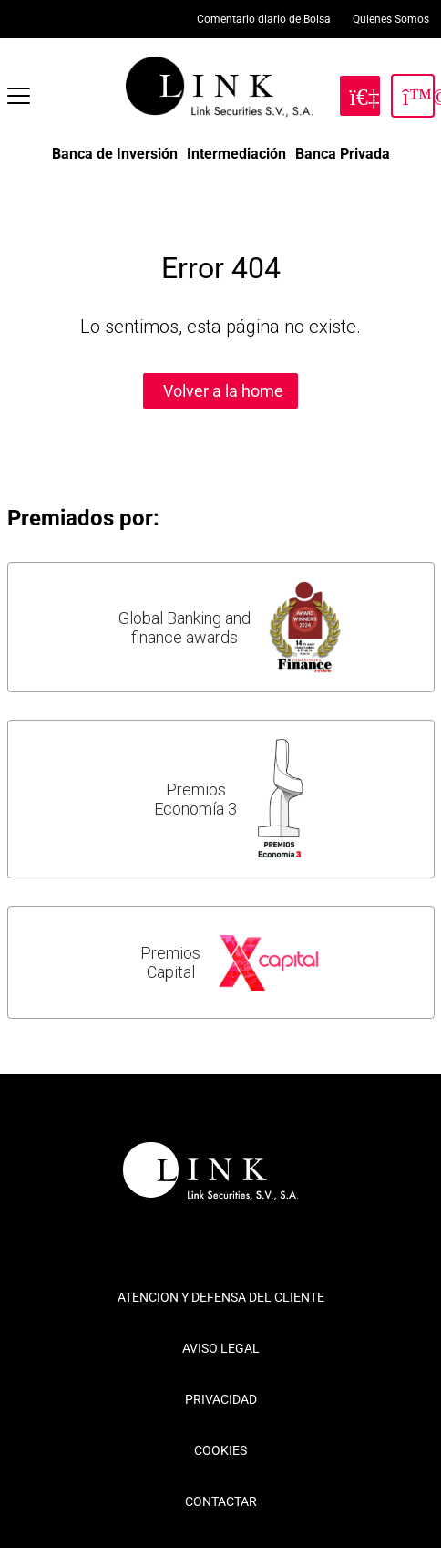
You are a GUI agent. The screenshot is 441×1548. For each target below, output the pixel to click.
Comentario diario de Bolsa (264, 19)
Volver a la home (223, 390)
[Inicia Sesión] (413, 96)
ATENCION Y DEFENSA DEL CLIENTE (221, 1297)
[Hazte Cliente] (360, 96)
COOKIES (220, 1450)
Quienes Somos (391, 19)
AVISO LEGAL (221, 1348)
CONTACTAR (221, 1501)
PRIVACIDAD (221, 1399)
